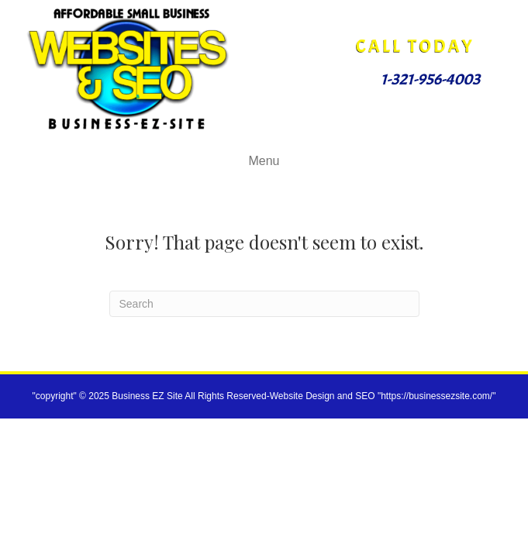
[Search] (264, 304)
